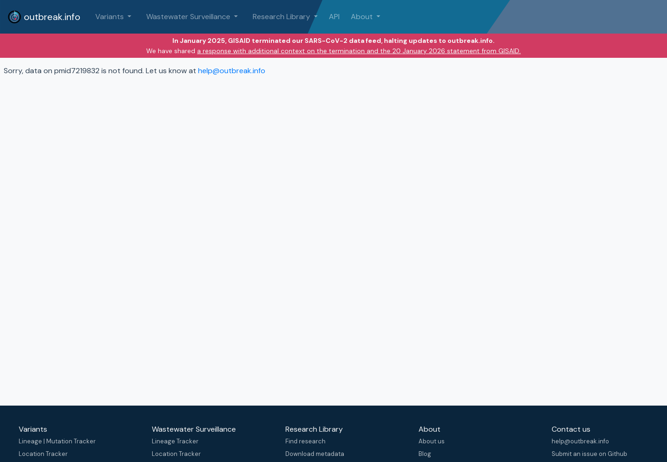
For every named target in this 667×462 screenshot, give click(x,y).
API (334, 16)
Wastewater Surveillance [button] (189, 16)
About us (432, 441)
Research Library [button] (282, 16)
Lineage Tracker (175, 441)
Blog (425, 454)
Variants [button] (110, 16)
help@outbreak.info (231, 71)
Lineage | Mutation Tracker (57, 441)
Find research (305, 441)
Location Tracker (43, 454)
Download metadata (314, 454)
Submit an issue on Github (589, 454)
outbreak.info (43, 17)
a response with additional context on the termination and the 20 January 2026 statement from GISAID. (359, 51)
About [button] (363, 16)
